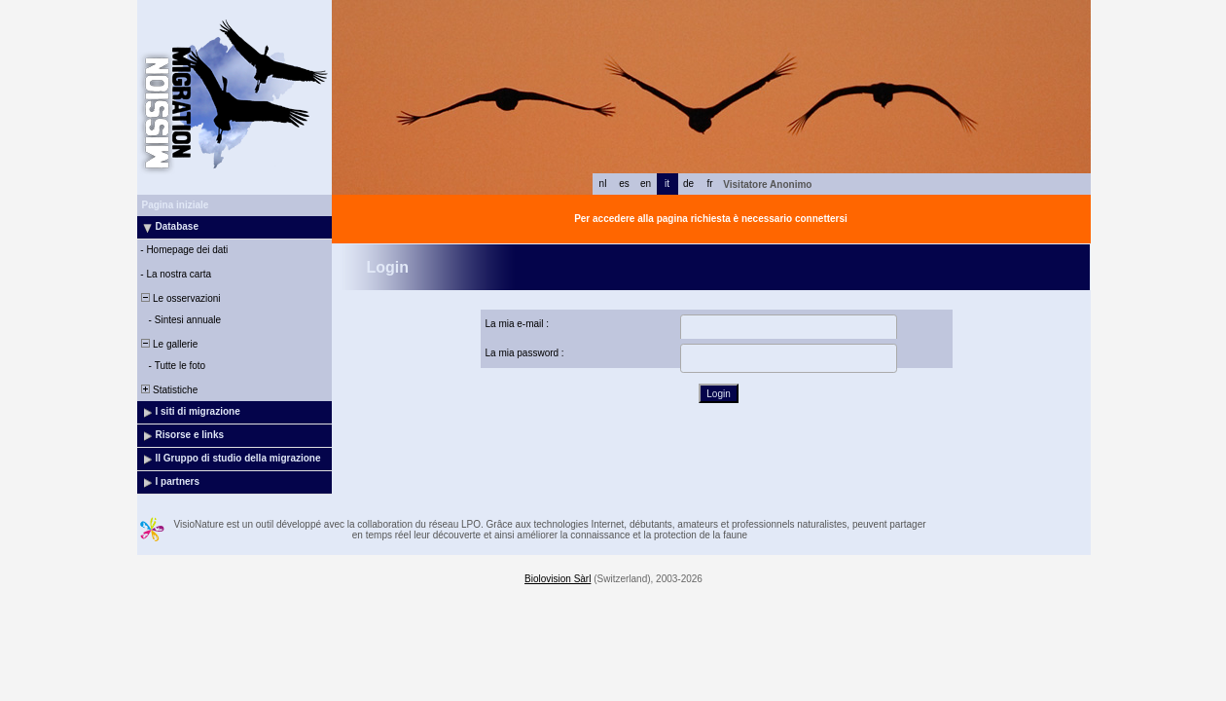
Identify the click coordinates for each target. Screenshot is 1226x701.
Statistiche (168, 390)
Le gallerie (168, 344)
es (624, 183)
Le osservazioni (180, 298)
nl (603, 183)
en (645, 183)
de (688, 183)
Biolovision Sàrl (557, 578)
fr (709, 183)
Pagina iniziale (175, 205)
